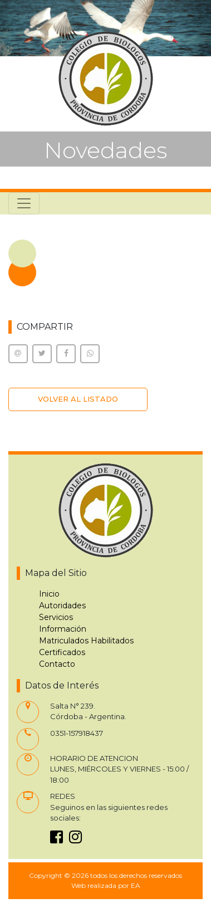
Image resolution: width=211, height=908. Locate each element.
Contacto (57, 664)
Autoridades (62, 606)
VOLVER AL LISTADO (78, 398)
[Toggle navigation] (24, 203)
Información (62, 629)
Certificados (62, 652)
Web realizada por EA (105, 885)
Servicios (56, 617)
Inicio (49, 594)
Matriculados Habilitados (86, 641)
